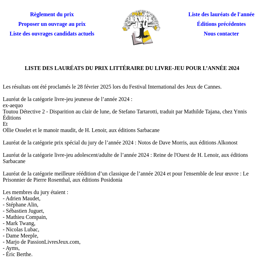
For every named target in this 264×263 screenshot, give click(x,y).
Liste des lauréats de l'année (221, 14)
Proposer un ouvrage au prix (52, 24)
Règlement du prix (52, 14)
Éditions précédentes (221, 24)
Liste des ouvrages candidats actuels (52, 34)
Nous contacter (221, 34)
